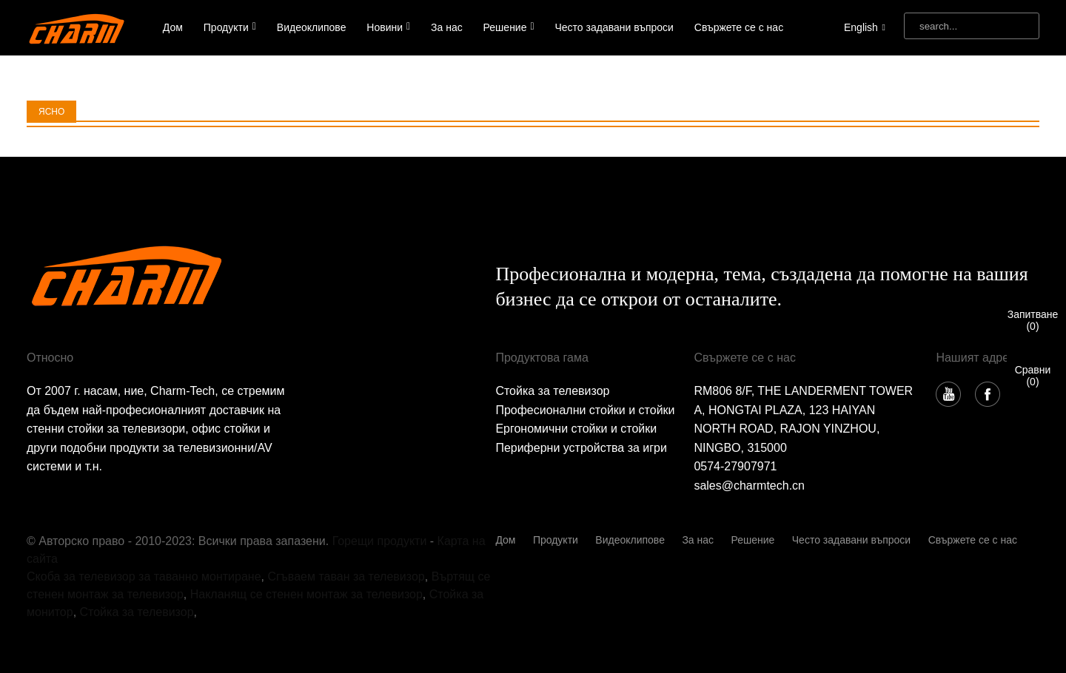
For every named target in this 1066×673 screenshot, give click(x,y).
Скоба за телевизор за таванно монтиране (144, 576)
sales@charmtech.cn (749, 485)
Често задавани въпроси (614, 27)
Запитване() (1033, 320)
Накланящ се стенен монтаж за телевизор (306, 594)
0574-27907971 (735, 466)
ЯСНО (51, 111)
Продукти (230, 27)
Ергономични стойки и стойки (576, 428)
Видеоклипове (311, 27)
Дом (173, 27)
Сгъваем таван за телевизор (345, 576)
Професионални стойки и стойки (584, 410)
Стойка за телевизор (552, 391)
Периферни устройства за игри (581, 448)
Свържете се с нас (738, 27)
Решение (508, 27)
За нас (447, 27)
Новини (388, 27)
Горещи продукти (379, 541)
